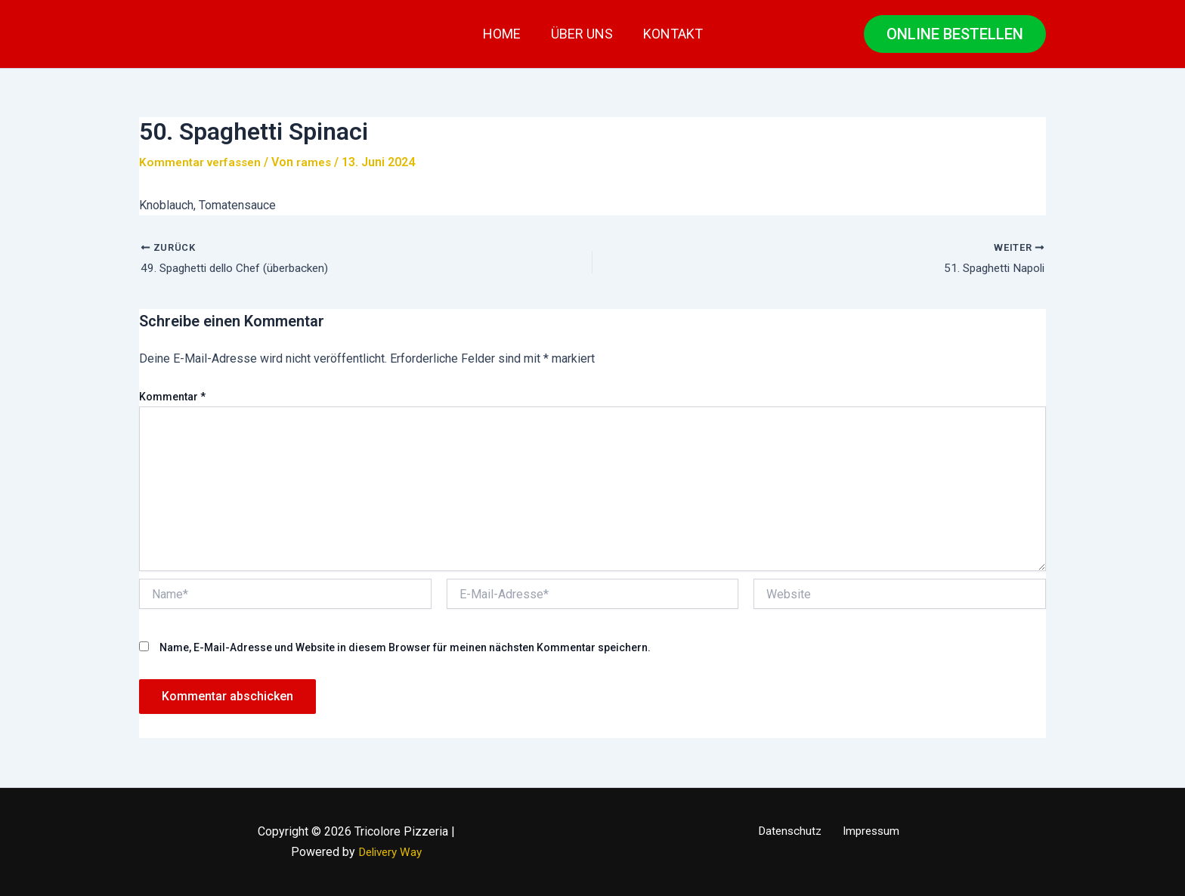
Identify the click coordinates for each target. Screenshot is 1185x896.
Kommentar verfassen (203, 162)
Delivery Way (390, 852)
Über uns (582, 34)
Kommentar (172, 398)
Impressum (868, 832)
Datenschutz (793, 832)
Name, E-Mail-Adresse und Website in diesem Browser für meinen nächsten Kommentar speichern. (405, 649)
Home (505, 34)
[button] (955, 34)
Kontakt (670, 34)
